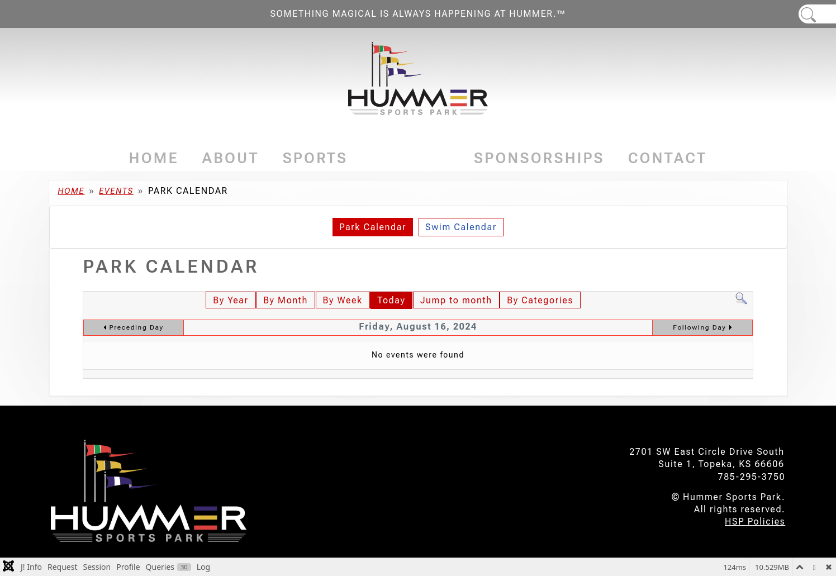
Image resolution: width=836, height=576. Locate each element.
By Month (285, 300)
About (230, 158)
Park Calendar (372, 227)
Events (410, 158)
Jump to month (456, 300)
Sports (315, 158)
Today (391, 300)
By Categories (540, 300)
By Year (230, 300)
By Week (343, 300)
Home (154, 158)
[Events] (446, 158)
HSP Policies (755, 521)
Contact (667, 158)
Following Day (699, 327)
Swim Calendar (461, 227)
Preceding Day (137, 327)
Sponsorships (539, 158)
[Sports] (351, 158)
